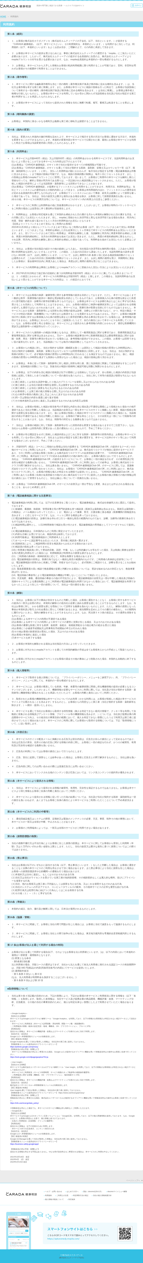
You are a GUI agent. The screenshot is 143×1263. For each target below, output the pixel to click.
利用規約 (48, 1195)
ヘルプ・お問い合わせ (53, 1191)
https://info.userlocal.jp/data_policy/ (24, 1103)
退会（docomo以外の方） (93, 1191)
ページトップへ (133, 1180)
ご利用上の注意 (62, 1195)
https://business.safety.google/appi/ (24, 1144)
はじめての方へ (73, 1191)
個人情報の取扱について (54, 1199)
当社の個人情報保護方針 (102, 1195)
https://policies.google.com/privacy (24, 1047)
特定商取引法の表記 (80, 1195)
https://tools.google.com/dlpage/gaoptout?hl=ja (29, 1057)
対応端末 (71, 1199)
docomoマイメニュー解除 (117, 1191)
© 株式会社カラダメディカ (71, 1255)
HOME (3, 16)
